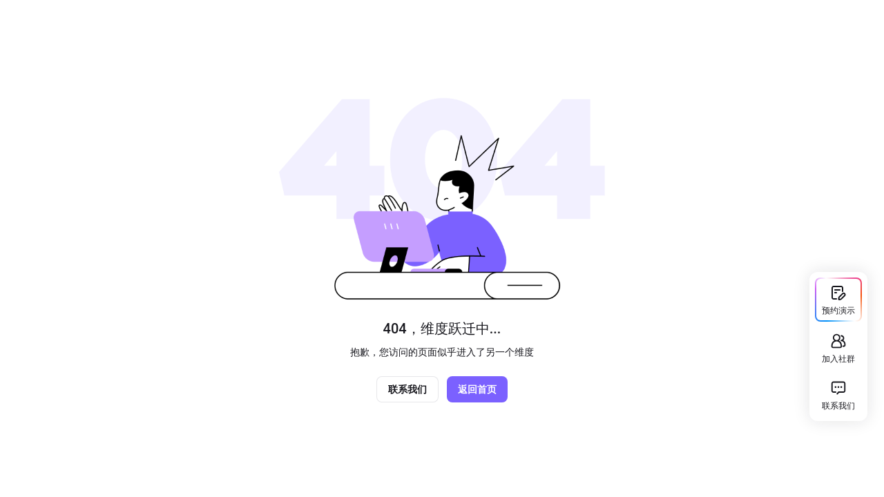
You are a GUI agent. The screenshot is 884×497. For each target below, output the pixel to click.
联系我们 (407, 389)
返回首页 (477, 389)
